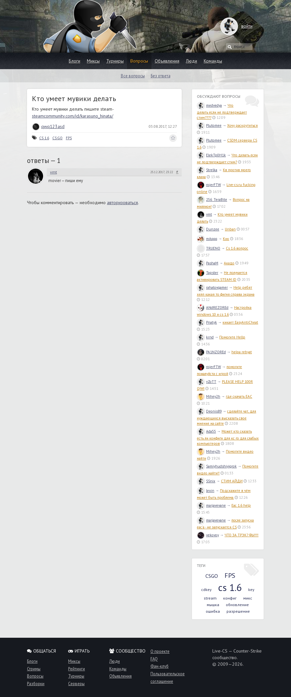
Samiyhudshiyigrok (217, 466)
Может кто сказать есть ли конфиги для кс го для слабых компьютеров (228, 437)
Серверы (76, 683)
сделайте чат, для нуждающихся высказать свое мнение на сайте (226, 417)
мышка (213, 604)
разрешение (238, 611)
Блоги (74, 61)
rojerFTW (209, 184)
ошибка (213, 611)
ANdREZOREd (212, 307)
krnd (205, 337)
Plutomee (209, 125)
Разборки (35, 683)
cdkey (206, 589)
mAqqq (207, 238)
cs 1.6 (230, 587)
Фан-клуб (159, 666)
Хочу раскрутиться (242, 125)
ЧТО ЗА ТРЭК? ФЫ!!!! (241, 535)
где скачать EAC (239, 396)
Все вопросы (133, 75)
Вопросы (139, 61)
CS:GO (57, 138)
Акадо (229, 263)
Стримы (33, 668)
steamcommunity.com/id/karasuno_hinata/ (72, 116)
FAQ (154, 658)
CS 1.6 (44, 138)
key (251, 589)
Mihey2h (208, 396)
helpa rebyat (241, 352)
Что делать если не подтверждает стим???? (222, 111)
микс (247, 598)
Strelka (207, 170)
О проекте (160, 651)
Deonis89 (209, 411)
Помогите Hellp (232, 337)
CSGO (211, 576)
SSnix (206, 481)
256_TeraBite (212, 199)
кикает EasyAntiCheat (240, 322)
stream (210, 598)
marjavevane (211, 505)
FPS (69, 138)
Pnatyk (207, 322)
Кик (226, 238)
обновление (237, 604)
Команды (213, 61)
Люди (191, 61)
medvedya (209, 105)
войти (240, 26)
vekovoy (208, 535)
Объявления (167, 61)
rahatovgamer (212, 287)
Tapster (207, 272)
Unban (230, 229)
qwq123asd (48, 126)
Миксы (93, 61)
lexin (205, 490)
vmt (53, 172)
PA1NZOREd (211, 352)
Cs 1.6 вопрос (237, 248)
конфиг (230, 598)
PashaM (207, 263)
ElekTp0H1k (211, 155)
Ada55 (206, 431)
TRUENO (208, 248)
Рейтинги (76, 668)
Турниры (115, 61)
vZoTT (206, 381)
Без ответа (161, 75)
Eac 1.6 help (241, 505)
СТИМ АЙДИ (232, 481)
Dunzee (208, 229)
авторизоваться (122, 202)
